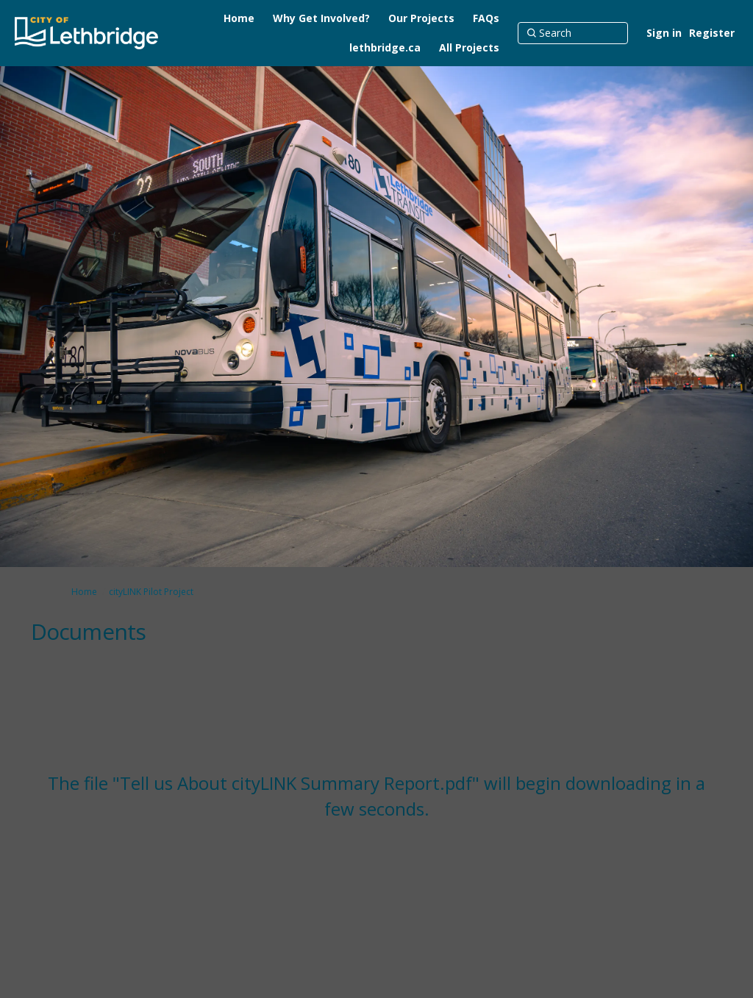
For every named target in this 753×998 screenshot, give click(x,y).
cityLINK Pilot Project (151, 591)
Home (84, 591)
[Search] (573, 33)
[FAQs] (486, 18)
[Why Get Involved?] (321, 18)
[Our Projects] (421, 18)
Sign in (664, 33)
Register (712, 33)
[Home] (239, 18)
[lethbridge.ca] (385, 48)
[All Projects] (469, 48)
